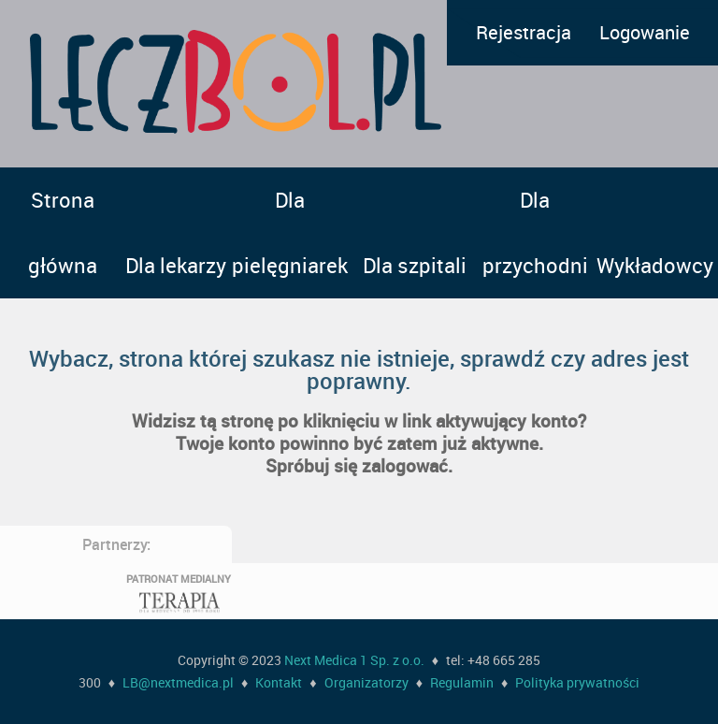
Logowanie (644, 32)
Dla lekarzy (175, 265)
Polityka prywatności (577, 682)
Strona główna (62, 232)
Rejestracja (523, 32)
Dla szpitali (415, 265)
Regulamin (462, 682)
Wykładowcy (654, 265)
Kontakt (278, 682)
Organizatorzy (366, 682)
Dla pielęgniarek (290, 232)
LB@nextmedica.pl (178, 682)
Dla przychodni (535, 232)
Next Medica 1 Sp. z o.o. (354, 660)
